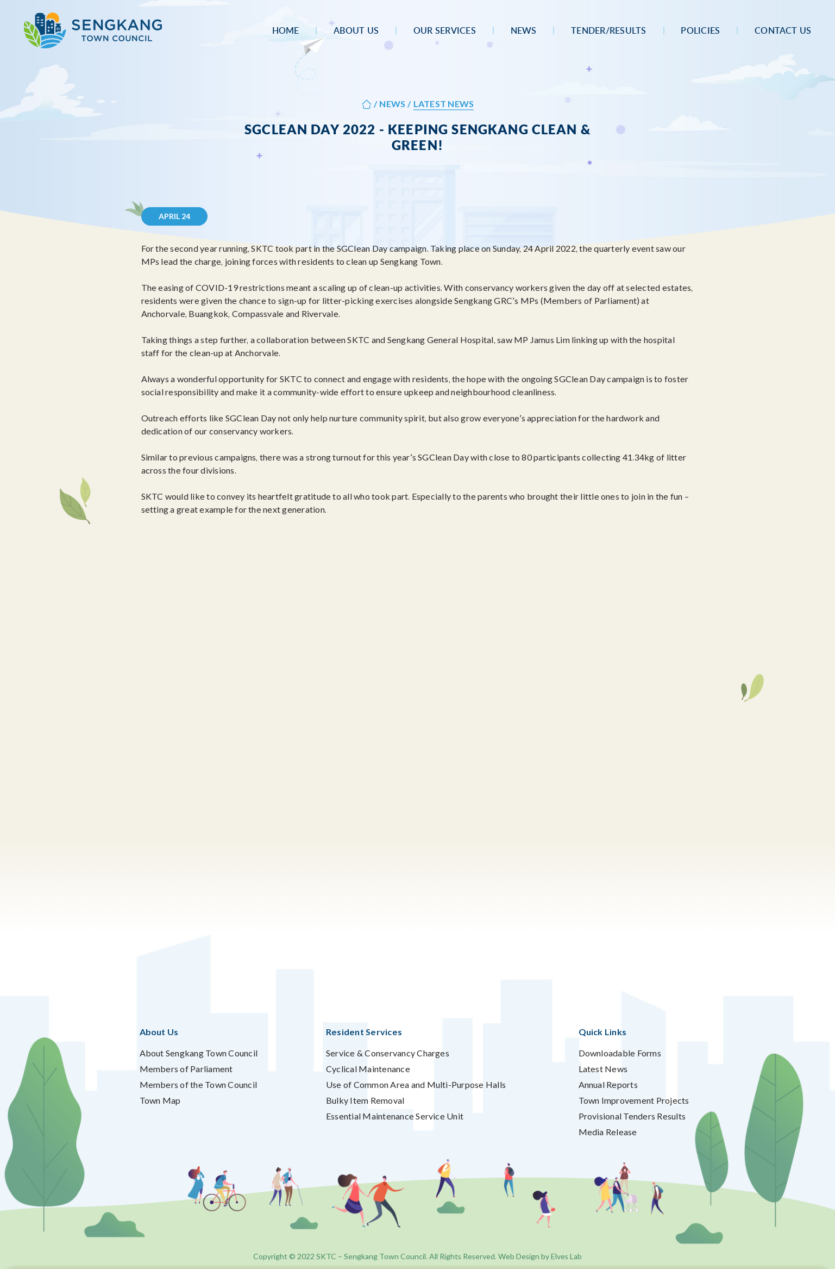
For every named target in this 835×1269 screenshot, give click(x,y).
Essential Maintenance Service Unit (394, 1116)
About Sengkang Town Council (199, 1053)
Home (285, 30)
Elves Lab (566, 1256)
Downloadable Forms (620, 1053)
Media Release (608, 1132)
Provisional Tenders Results (632, 1116)
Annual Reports (608, 1084)
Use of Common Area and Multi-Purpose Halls (416, 1084)
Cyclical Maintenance (368, 1068)
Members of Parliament (186, 1068)
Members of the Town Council (198, 1084)
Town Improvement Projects (634, 1100)
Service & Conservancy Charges (387, 1053)
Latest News (603, 1068)
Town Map (160, 1100)
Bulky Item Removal (365, 1100)
